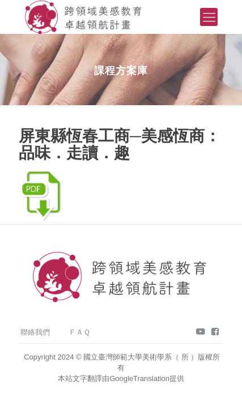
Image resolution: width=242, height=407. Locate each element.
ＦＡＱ (79, 332)
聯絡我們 (35, 332)
